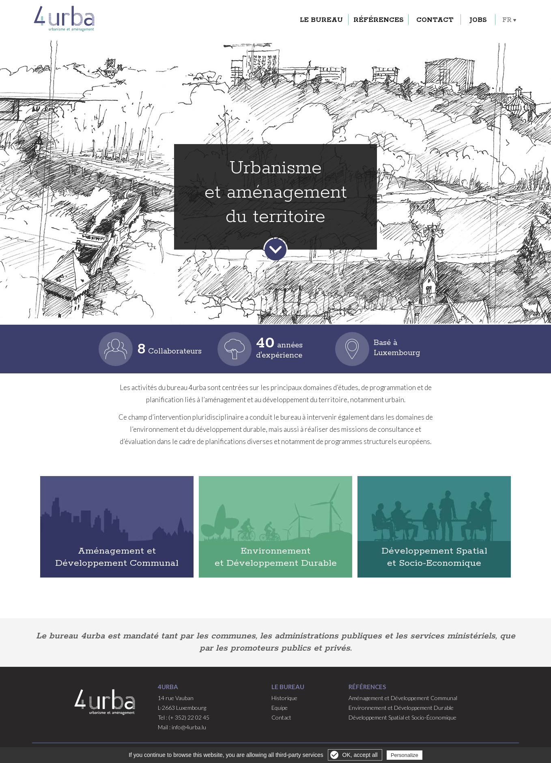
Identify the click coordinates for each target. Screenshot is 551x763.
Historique (284, 697)
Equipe (279, 707)
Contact (441, 12)
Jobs (484, 12)
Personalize (404, 755)
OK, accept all (360, 755)
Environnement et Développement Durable (276, 557)
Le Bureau (327, 12)
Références (385, 12)
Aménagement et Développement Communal (117, 557)
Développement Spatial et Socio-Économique (402, 717)
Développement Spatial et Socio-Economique (434, 557)
